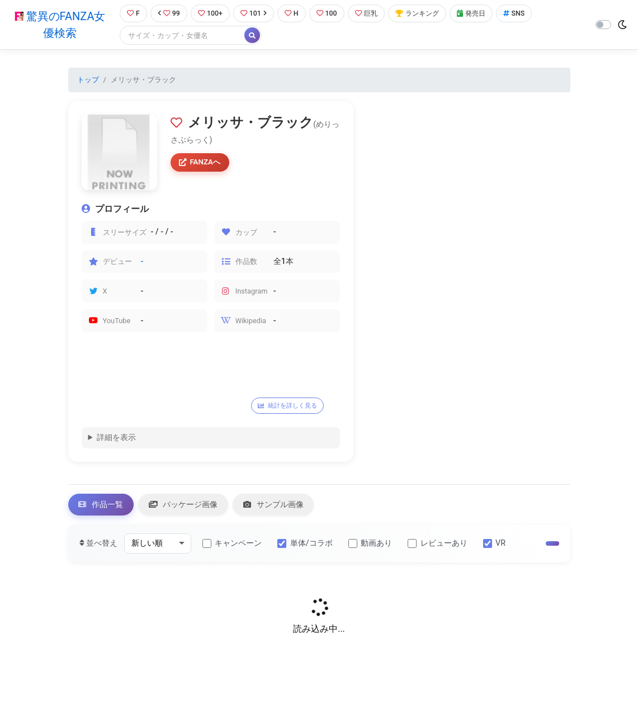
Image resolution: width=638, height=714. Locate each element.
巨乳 (370, 14)
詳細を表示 (116, 438)
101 (254, 14)
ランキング (423, 14)
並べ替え (98, 545)
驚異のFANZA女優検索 (59, 25)
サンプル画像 (277, 506)
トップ (88, 80)
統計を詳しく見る (290, 406)
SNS (524, 14)
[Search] (181, 36)
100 (330, 14)
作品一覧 (101, 506)
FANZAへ (201, 162)
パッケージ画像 (185, 506)
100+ (210, 14)
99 (168, 14)
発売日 (480, 14)
